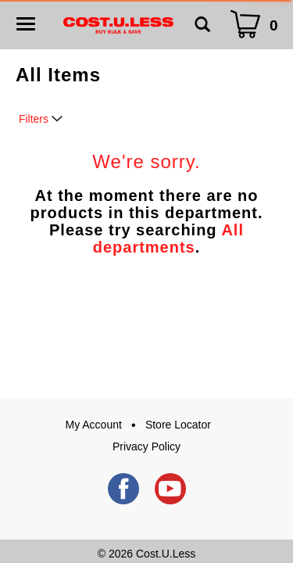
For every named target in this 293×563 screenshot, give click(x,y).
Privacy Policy (146, 446)
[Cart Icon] (257, 24)
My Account (94, 424)
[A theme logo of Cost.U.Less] (118, 24)
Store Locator (178, 424)
